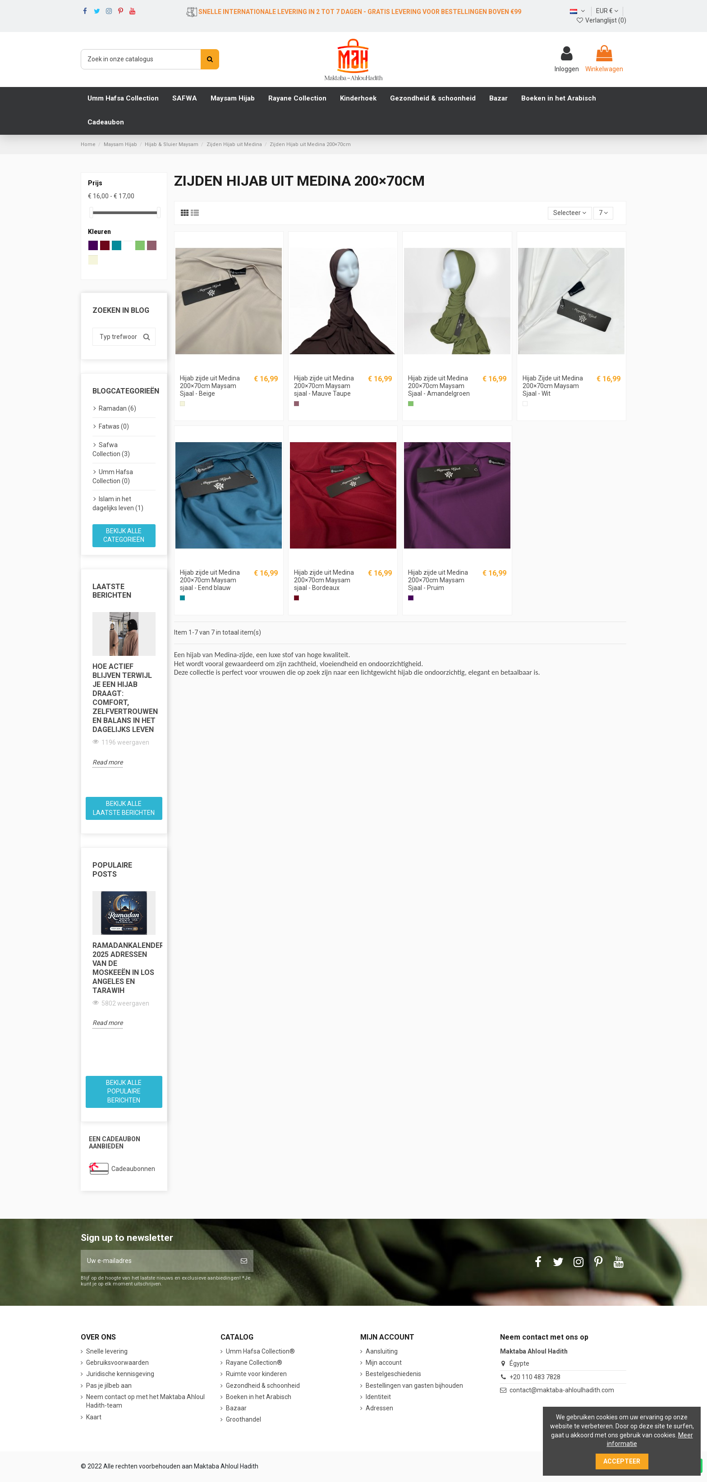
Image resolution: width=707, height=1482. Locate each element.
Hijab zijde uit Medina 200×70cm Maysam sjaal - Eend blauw (210, 580)
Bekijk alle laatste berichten (124, 808)
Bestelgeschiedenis (393, 1373)
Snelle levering (107, 1351)
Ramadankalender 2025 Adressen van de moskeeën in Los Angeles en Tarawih (124, 968)
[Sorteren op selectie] (570, 213)
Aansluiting (382, 1351)
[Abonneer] (243, 1261)
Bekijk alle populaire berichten (124, 1091)
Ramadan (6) (117, 408)
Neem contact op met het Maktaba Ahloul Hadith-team (145, 1401)
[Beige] (182, 403)
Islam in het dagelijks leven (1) (117, 503)
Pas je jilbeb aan (109, 1385)
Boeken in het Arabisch (258, 1396)
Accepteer (621, 1461)
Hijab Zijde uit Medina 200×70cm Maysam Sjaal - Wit (553, 386)
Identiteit (378, 1396)
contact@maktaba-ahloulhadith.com (562, 1390)
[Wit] (525, 403)
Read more (107, 762)
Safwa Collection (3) (111, 449)
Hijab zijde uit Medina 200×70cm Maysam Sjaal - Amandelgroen (439, 386)
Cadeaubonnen (133, 1168)
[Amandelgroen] (410, 403)
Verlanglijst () (601, 20)
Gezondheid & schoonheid (263, 1385)
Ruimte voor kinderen (256, 1373)
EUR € (607, 10)
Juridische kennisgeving (120, 1373)
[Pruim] (410, 597)
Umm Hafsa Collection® (260, 1351)
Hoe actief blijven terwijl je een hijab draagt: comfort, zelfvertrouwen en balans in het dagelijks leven (124, 698)
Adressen (379, 1408)
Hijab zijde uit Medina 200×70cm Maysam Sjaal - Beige (210, 386)
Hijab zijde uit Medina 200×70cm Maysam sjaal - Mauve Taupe (324, 386)
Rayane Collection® (254, 1362)
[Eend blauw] (182, 597)
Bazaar (236, 1408)
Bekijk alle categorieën (123, 535)
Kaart (93, 1417)
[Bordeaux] (296, 597)
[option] (124, 690)
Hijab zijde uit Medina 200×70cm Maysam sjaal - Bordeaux (324, 580)
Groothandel (243, 1419)
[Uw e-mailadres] (157, 1261)
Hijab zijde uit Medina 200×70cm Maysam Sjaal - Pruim (438, 580)
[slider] (91, 212)
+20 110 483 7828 (535, 1377)
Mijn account (384, 1362)
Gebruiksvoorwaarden (117, 1362)
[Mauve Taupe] (296, 403)
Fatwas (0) (114, 426)
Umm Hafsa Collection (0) (112, 476)
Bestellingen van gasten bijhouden (414, 1385)
